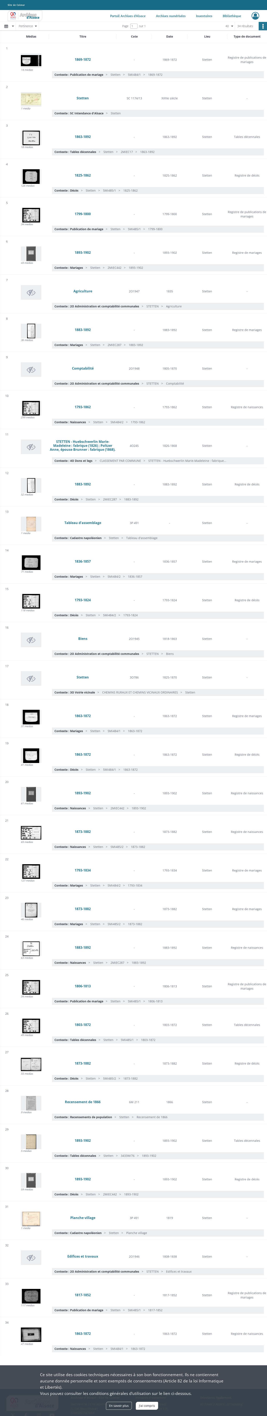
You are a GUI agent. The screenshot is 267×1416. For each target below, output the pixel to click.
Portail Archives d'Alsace (128, 16)
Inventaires (204, 16)
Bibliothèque (232, 16)
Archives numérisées (171, 16)
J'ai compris (147, 1406)
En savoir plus (119, 1406)
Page (125, 26)
